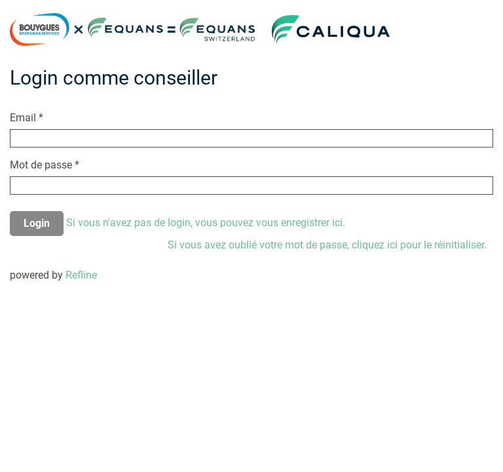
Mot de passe (44, 165)
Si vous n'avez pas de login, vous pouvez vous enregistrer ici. (205, 222)
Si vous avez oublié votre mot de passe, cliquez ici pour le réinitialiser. (327, 245)
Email (26, 117)
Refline (81, 275)
